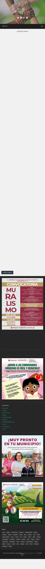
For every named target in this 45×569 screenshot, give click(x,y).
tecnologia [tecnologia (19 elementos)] (36, 553)
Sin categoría (6, 436)
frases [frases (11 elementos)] (28, 549)
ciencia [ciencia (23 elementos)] (16, 546)
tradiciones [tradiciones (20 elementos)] (5, 556)
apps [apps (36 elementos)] (25, 544)
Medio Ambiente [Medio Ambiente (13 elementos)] (29, 551)
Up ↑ (22, 565)
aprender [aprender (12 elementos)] (30, 544)
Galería (4, 425)
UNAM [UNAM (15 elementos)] (10, 556)
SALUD (4, 434)
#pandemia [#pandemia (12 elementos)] (15, 544)
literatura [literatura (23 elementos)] (22, 551)
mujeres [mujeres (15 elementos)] (36, 551)
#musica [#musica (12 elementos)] (9, 544)
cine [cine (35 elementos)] (21, 546)
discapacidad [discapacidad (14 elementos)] (5, 549)
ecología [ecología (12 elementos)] (18, 549)
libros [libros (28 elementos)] (18, 551)
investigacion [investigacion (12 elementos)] (12, 551)
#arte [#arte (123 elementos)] (4, 542)
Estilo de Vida (6, 422)
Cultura (4, 420)
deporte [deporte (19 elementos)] (38, 546)
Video (4, 438)
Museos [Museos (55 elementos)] (8, 553)
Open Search (42, 26)
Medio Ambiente (7, 427)
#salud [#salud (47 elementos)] (21, 544)
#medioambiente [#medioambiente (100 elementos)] (28, 542)
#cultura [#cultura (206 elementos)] (8, 542)
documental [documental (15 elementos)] (12, 549)
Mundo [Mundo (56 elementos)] (4, 553)
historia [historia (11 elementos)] (37, 549)
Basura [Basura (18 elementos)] (38, 544)
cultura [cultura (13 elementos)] (29, 546)
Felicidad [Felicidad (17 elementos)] (23, 549)
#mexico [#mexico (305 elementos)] (35, 542)
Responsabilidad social (8, 432)
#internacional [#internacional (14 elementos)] (14, 542)
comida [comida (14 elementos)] (24, 546)
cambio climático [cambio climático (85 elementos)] (6, 546)
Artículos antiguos (7, 282)
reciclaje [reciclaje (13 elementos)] (22, 553)
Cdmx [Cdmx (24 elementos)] (12, 546)
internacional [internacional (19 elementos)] (5, 551)
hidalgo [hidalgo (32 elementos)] (32, 549)
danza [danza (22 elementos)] (34, 546)
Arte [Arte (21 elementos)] (34, 544)
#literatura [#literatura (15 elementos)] (21, 542)
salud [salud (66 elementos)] (27, 553)
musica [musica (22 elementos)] (13, 553)
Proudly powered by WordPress (12, 563)
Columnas (5, 418)
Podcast (5, 429)
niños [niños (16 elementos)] (18, 553)
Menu (5, 26)
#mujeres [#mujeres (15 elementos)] (4, 544)
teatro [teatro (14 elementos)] (31, 553)
